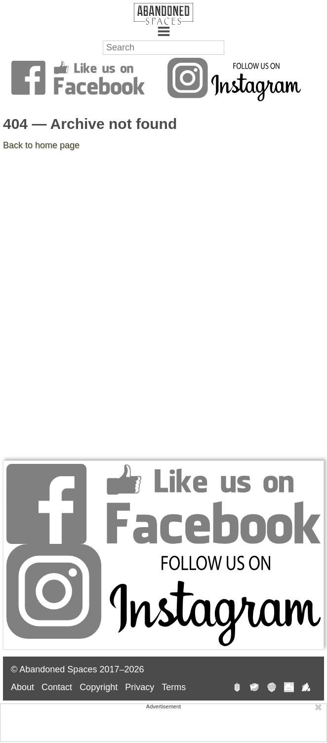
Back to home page (41, 145)
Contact (56, 687)
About (22, 687)
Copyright (99, 687)
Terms (174, 687)
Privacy (139, 687)
